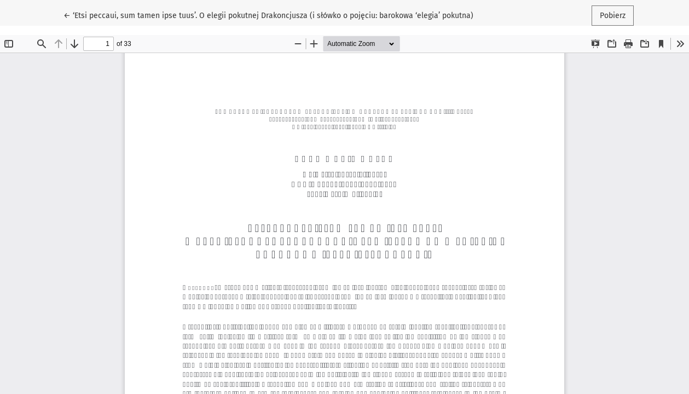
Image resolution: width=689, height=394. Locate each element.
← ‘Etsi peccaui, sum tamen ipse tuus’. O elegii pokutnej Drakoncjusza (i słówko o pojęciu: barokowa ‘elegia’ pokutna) (268, 14)
